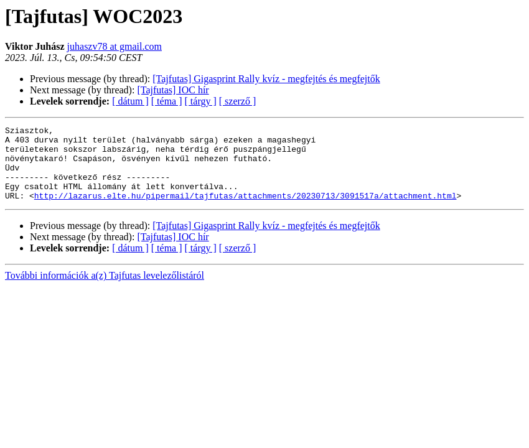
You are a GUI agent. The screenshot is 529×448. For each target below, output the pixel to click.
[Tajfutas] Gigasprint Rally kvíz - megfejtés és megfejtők (266, 78)
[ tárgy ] (201, 101)
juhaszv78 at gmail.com (114, 46)
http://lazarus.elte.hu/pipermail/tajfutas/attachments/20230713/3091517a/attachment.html (245, 210)
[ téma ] (166, 101)
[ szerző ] (237, 101)
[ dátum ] (130, 101)
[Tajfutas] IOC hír (172, 90)
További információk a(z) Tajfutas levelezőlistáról (104, 290)
